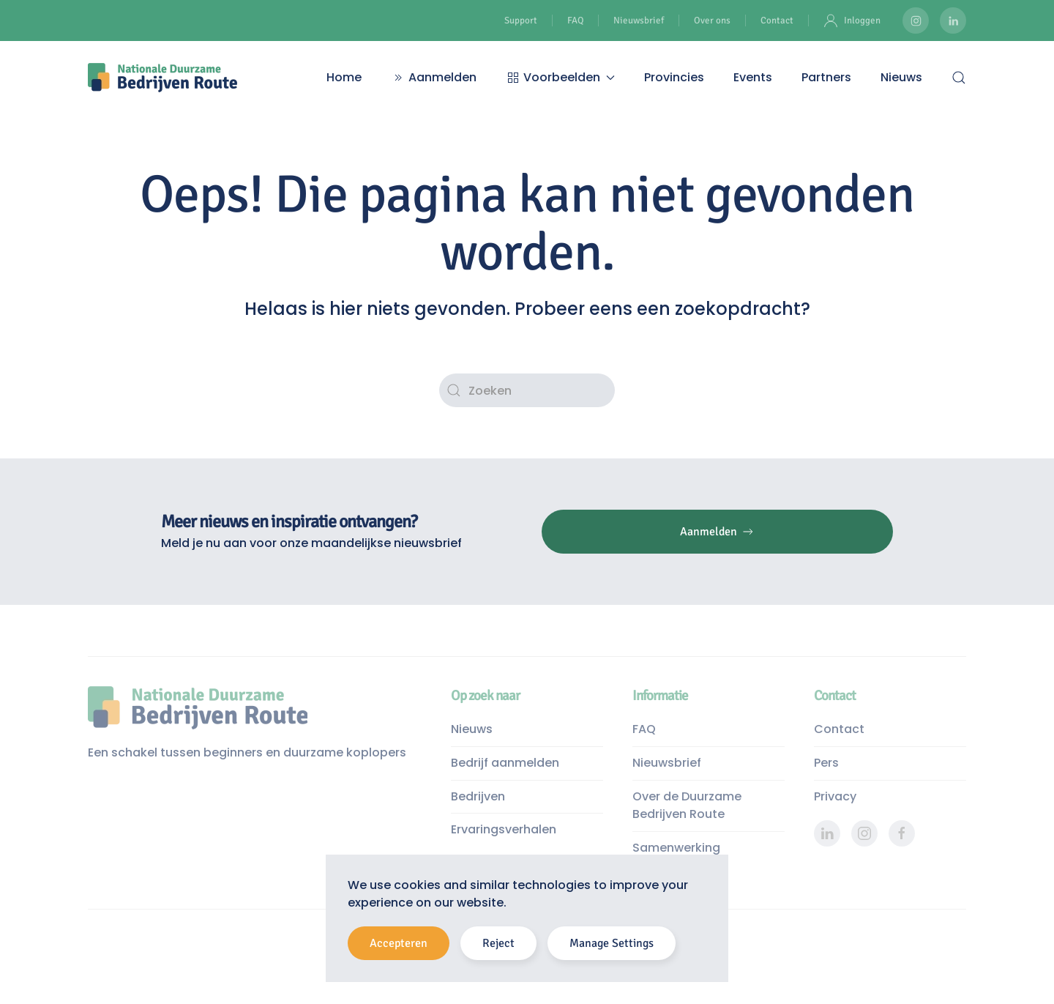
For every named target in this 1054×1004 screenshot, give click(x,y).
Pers (826, 762)
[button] (959, 77)
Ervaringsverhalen (503, 829)
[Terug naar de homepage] (162, 77)
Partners (826, 77)
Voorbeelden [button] (560, 77)
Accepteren (398, 943)
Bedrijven (478, 796)
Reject (498, 943)
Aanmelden (433, 77)
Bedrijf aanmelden (505, 762)
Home (344, 77)
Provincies (674, 77)
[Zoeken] (527, 390)
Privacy (835, 796)
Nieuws (901, 77)
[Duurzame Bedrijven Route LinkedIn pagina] (953, 20)
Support (520, 20)
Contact (776, 20)
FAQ (575, 20)
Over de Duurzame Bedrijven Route (686, 805)
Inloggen (852, 20)
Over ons (712, 20)
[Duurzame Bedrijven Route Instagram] (915, 20)
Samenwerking (676, 847)
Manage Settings (611, 943)
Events (752, 77)
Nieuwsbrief (638, 20)
